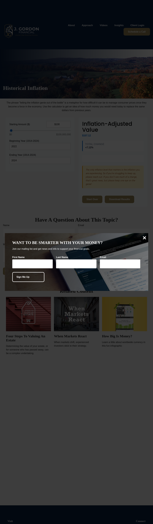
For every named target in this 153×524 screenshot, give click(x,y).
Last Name (62, 257)
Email (103, 257)
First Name (18, 257)
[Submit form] (28, 277)
